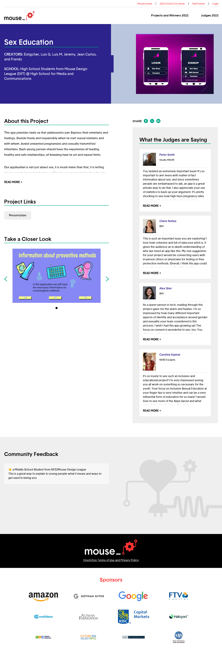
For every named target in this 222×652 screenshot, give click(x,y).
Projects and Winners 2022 (170, 15)
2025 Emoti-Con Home (172, 4)
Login (215, 4)
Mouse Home (144, 4)
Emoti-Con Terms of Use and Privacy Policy (111, 560)
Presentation (17, 215)
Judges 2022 (210, 15)
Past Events (198, 4)
